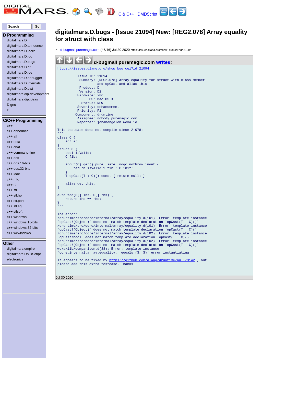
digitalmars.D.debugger (24, 78)
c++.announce (18, 131)
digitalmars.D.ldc (19, 56)
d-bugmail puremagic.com (79, 50)
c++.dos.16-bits (18, 163)
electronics (15, 259)
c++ (10, 126)
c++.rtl (11, 185)
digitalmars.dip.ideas (22, 99)
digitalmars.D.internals (24, 83)
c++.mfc (13, 179)
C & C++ (126, 14)
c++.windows (17, 217)
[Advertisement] (18, 279)
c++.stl (12, 190)
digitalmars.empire (21, 248)
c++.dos (13, 158)
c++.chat (13, 147)
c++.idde (13, 174)
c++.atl (12, 136)
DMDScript (147, 14)
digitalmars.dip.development (25, 94)
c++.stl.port (15, 201)
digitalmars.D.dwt (20, 88)
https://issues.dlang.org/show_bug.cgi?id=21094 (103, 69)
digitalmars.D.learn (21, 51)
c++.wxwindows (19, 233)
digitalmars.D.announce (25, 46)
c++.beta (13, 142)
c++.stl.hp (14, 195)
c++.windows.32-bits (22, 228)
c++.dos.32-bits (18, 168)
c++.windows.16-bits (22, 222)
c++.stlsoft (14, 211)
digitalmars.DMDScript (24, 254)
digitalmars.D (17, 40)
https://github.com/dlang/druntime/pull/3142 (152, 299)
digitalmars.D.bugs (21, 62)
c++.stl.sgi (14, 206)
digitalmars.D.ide (19, 72)
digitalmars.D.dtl (19, 67)
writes (163, 62)
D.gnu (11, 105)
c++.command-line (21, 152)
